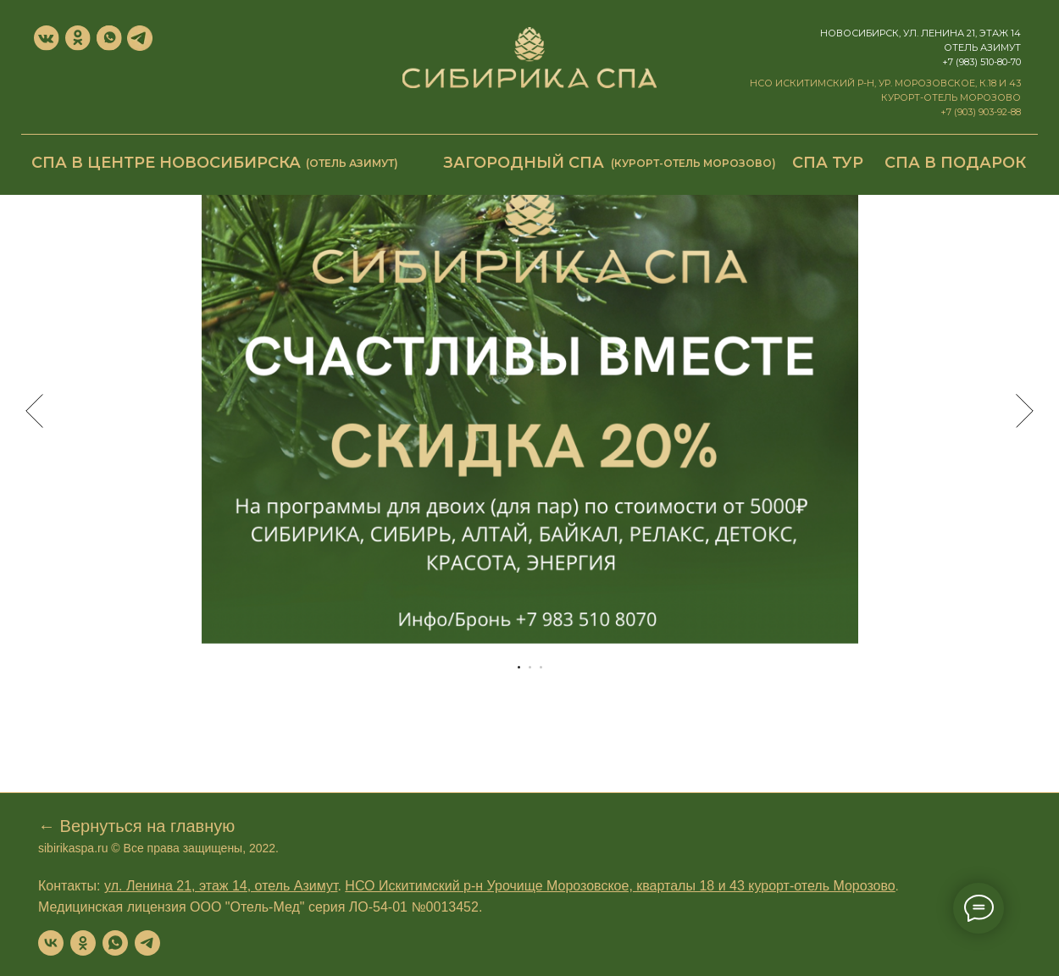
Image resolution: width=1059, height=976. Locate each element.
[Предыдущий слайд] (34, 411)
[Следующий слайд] (1025, 411)
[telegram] (147, 943)
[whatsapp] (115, 943)
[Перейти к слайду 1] (519, 667)
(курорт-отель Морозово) (693, 163)
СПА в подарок (955, 162)
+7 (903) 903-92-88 (980, 112)
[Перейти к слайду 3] (541, 667)
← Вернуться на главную (136, 826)
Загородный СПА (523, 162)
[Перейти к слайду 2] (530, 667)
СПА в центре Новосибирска (166, 162)
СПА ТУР (827, 162)
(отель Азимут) (352, 163)
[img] (529, 57)
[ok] (83, 943)
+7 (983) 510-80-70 (981, 62)
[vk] (51, 943)
